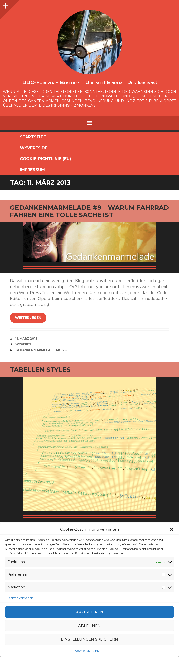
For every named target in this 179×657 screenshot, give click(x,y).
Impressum (32, 169)
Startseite (33, 137)
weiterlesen (28, 317)
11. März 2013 (26, 338)
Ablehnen (89, 625)
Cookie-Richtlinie (87, 650)
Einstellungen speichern (89, 639)
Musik (61, 350)
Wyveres (23, 344)
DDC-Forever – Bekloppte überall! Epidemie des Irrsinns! (89, 82)
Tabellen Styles (40, 369)
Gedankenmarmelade (35, 350)
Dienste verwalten (20, 598)
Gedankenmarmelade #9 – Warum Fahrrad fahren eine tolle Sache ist (89, 211)
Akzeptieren (89, 612)
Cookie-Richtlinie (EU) (45, 158)
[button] (171, 529)
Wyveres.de (33, 148)
